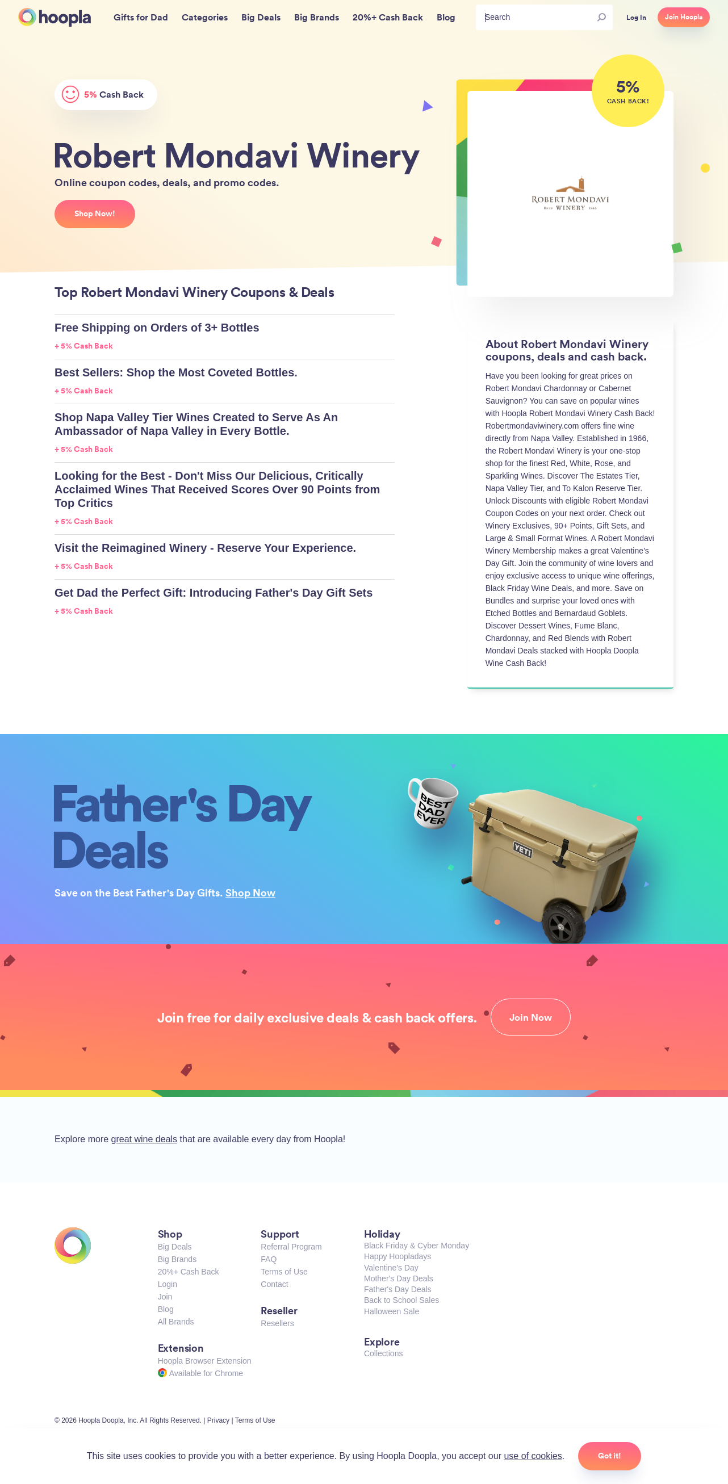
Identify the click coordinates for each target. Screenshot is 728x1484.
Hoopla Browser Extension (205, 1360)
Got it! (609, 1455)
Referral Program (291, 1246)
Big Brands (177, 1259)
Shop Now (250, 892)
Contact (274, 1284)
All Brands (176, 1321)
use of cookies (533, 1456)
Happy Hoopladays (397, 1256)
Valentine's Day (391, 1267)
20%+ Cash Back (188, 1271)
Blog (166, 1309)
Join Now (530, 1017)
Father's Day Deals (398, 1289)
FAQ (269, 1259)
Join (165, 1296)
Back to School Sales (401, 1300)
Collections (383, 1353)
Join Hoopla (683, 17)
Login (167, 1284)
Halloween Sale (391, 1311)
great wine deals (144, 1139)
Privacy (218, 1420)
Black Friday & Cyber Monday (416, 1245)
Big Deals (175, 1246)
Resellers (277, 1323)
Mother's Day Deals (398, 1278)
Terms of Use (284, 1271)
